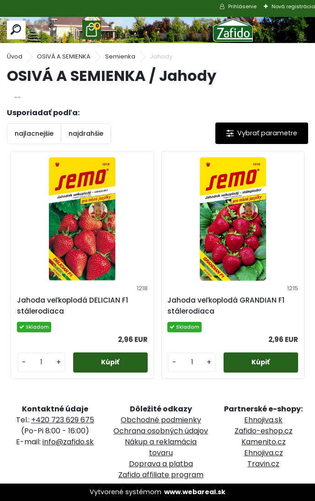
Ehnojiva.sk (263, 420)
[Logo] (233, 30)
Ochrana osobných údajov (160, 431)
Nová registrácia (293, 6)
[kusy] (41, 362)
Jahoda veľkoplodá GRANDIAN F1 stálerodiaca (225, 305)
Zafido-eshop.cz (264, 431)
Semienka (120, 56)
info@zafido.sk (68, 442)
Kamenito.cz (263, 442)
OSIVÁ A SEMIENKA (64, 56)
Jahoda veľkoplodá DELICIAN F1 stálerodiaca (72, 305)
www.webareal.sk (194, 491)
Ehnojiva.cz (263, 453)
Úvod (14, 56)
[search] (16, 30)
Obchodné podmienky (161, 420)
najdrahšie (86, 133)
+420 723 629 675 (62, 420)
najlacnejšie (34, 133)
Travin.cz (263, 463)
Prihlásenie (242, 6)
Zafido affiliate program (160, 474)
